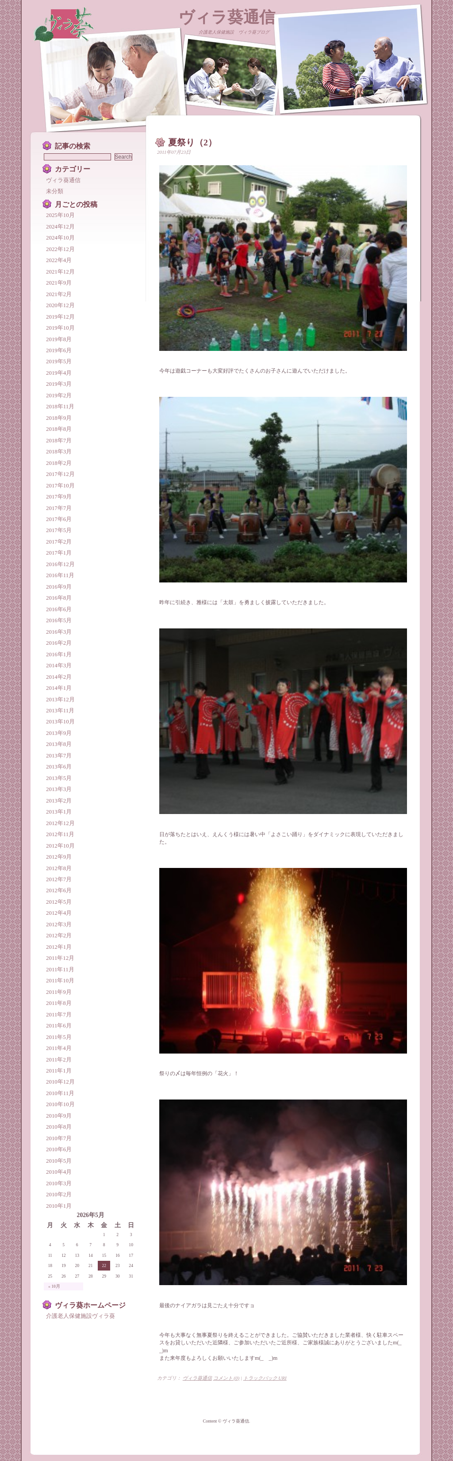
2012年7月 (59, 879)
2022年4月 (59, 260)
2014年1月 (59, 688)
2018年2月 (59, 463)
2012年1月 (59, 947)
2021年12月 (60, 271)
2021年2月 (59, 294)
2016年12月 (60, 564)
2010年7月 (59, 1138)
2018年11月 (60, 406)
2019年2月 (59, 395)
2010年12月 (60, 1081)
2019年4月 (59, 372)
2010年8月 (59, 1126)
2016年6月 (59, 609)
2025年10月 (60, 215)
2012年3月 (59, 924)
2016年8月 (59, 597)
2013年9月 (59, 733)
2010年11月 (60, 1093)
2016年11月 (60, 575)
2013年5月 (59, 778)
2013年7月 (59, 755)
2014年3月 (59, 665)
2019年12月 (60, 316)
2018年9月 (59, 418)
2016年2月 (59, 642)
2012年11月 (60, 834)
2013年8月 (59, 744)
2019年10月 (60, 327)
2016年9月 (59, 586)
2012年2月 (59, 935)
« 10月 (54, 1286)
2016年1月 (59, 654)
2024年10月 (60, 237)
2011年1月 (59, 1070)
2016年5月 (59, 620)
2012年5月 (59, 901)
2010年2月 (59, 1194)
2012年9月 (59, 856)
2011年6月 (59, 1025)
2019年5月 (59, 361)
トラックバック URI (265, 1378)
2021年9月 (59, 282)
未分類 (54, 191)
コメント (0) (226, 1378)
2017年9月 (59, 496)
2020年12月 (60, 305)
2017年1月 (59, 552)
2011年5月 (59, 1037)
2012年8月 (59, 868)
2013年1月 (59, 811)
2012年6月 (59, 890)
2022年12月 (60, 249)
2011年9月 (59, 992)
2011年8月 (59, 1003)
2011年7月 (59, 1014)
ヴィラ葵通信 (226, 17)
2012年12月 (60, 823)
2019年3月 (59, 383)
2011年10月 (60, 980)
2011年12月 (60, 958)
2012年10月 (60, 845)
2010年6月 (59, 1149)
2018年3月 (59, 451)
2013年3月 (59, 789)
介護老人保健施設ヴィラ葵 (80, 1316)
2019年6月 (59, 350)
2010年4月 (59, 1171)
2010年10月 (60, 1104)
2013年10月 (60, 721)
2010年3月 (59, 1183)
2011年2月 (59, 1059)
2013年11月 (60, 710)
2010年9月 (59, 1115)
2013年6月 (59, 766)
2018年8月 (59, 429)
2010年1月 (59, 1205)
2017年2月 (59, 541)
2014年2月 (59, 676)
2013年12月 (60, 699)
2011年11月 (60, 969)
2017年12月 (60, 474)
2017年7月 (59, 508)
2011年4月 (59, 1048)
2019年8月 (59, 339)
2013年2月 (59, 800)
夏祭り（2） (192, 142)
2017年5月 (59, 530)
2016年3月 (59, 631)
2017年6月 (59, 519)
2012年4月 (59, 912)
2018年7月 (59, 440)
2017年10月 (60, 485)
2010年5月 (59, 1160)
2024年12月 (60, 226)
